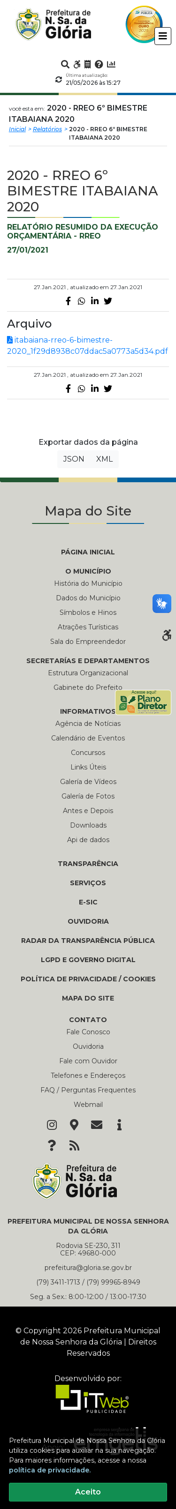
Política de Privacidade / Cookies (88, 979)
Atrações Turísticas (88, 627)
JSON (73, 459)
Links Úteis (88, 767)
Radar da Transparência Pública (88, 940)
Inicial (17, 129)
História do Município (88, 583)
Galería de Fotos (88, 796)
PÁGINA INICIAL (88, 552)
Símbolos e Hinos (88, 612)
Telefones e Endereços (88, 1075)
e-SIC (88, 902)
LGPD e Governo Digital (88, 960)
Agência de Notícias (88, 723)
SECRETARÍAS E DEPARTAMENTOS (88, 661)
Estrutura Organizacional (88, 673)
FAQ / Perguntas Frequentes (88, 1090)
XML (104, 459)
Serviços (88, 883)
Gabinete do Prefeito (88, 687)
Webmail (88, 1104)
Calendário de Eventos (88, 738)
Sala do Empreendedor (88, 641)
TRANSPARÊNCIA (88, 863)
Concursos (88, 752)
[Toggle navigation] (162, 36)
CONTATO (88, 1020)
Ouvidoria (88, 921)
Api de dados (88, 840)
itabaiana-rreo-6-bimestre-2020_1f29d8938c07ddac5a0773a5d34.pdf (87, 346)
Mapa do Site (88, 998)
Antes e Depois (88, 811)
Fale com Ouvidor (88, 1061)
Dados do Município (88, 598)
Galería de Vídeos (88, 781)
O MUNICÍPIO (88, 571)
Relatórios (47, 129)
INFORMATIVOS (88, 711)
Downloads (88, 825)
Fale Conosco (88, 1032)
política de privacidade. (50, 1470)
